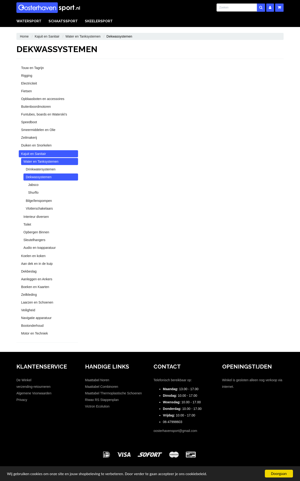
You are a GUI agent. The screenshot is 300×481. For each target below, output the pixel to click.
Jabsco (33, 185)
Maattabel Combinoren (101, 387)
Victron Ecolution (97, 406)
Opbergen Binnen (36, 232)
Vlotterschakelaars (39, 208)
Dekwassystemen (39, 177)
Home (24, 36)
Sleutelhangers (34, 240)
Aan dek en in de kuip (37, 264)
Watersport (28, 21)
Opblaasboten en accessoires (42, 99)
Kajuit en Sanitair (47, 36)
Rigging (26, 75)
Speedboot (29, 122)
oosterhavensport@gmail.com (175, 431)
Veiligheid (28, 310)
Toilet (27, 224)
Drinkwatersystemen (41, 169)
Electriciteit (29, 83)
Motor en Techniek (34, 333)
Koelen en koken (33, 256)
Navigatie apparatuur (36, 318)
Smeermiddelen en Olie (38, 130)
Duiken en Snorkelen (36, 145)
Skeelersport (99, 21)
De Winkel (23, 380)
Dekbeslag (29, 271)
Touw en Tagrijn (32, 68)
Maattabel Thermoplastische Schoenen (113, 393)
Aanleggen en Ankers (36, 279)
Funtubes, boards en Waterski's (44, 114)
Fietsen (26, 91)
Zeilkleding (29, 294)
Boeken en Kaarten (35, 287)
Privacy (21, 400)
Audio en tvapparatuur (39, 248)
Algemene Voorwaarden (33, 393)
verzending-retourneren (33, 387)
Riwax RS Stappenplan (102, 400)
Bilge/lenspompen (39, 201)
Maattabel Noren (97, 380)
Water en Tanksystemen (82, 36)
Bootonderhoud (32, 325)
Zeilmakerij (29, 137)
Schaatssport (63, 21)
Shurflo (33, 192)
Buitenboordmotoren (36, 106)
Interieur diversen (36, 217)
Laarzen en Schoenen (37, 302)
